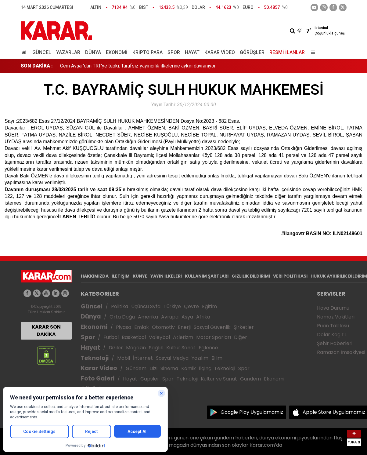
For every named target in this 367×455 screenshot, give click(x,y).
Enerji (184, 327)
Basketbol (134, 337)
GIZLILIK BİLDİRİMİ (251, 276)
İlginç (205, 368)
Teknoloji (95, 358)
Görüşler (252, 52)
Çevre (191, 306)
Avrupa (169, 316)
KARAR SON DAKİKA (46, 330)
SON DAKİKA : (37, 66)
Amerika (148, 316)
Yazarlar (68, 52)
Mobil (123, 358)
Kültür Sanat (181, 347)
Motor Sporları (213, 337)
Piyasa (123, 327)
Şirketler (244, 327)
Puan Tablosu (333, 325)
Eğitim (209, 306)
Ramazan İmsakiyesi (341, 352)
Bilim (216, 358)
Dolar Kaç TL (332, 334)
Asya (187, 316)
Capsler (149, 378)
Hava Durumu (333, 307)
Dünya (93, 52)
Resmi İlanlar (287, 52)
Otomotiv (163, 327)
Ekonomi (117, 52)
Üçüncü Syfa (145, 306)
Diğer (240, 337)
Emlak (141, 327)
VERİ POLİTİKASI (290, 276)
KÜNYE (140, 276)
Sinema (169, 368)
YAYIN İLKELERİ (166, 276)
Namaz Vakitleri (335, 316)
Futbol (111, 337)
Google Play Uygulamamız (252, 412)
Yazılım (200, 358)
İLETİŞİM (121, 276)
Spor (173, 52)
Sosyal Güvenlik (212, 327)
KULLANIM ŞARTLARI (206, 276)
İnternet (143, 358)
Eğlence (208, 347)
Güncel (41, 52)
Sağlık (156, 347)
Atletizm (183, 337)
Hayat (192, 52)
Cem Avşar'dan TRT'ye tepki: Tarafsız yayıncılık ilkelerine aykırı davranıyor (138, 66)
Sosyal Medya (172, 358)
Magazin (136, 347)
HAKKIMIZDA (95, 276)
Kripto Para (147, 52)
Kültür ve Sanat (219, 378)
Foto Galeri (97, 378)
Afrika (203, 316)
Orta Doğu (122, 316)
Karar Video (219, 52)
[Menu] (311, 52)
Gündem (136, 368)
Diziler (116, 347)
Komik (188, 368)
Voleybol (159, 337)
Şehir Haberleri (334, 343)
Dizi (153, 368)
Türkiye (172, 306)
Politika (119, 306)
